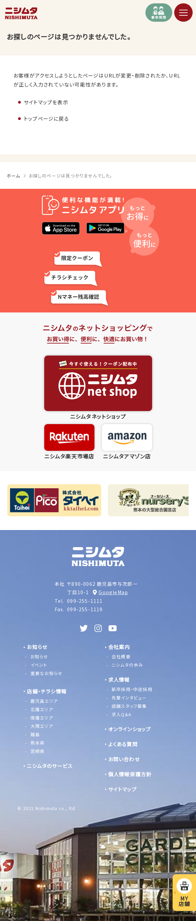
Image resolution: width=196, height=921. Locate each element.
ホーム (13, 175)
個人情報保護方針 (130, 774)
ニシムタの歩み (127, 665)
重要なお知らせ (46, 673)
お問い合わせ (124, 759)
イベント (39, 665)
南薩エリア (41, 717)
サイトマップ (122, 789)
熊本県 (37, 743)
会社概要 (121, 656)
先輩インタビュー (129, 697)
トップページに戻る (46, 118)
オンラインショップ (129, 729)
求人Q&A (121, 714)
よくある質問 (123, 744)
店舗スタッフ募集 (129, 706)
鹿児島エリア (44, 701)
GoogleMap (113, 592)
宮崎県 (37, 751)
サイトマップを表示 (46, 102)
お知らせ (39, 656)
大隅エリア (41, 726)
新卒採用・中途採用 (132, 689)
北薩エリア (41, 709)
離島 (35, 734)
